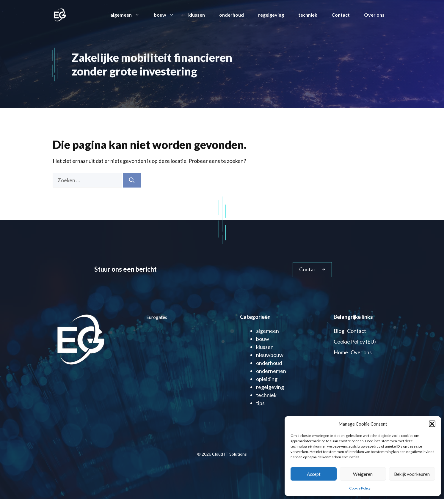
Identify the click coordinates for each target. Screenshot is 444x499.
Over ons (374, 15)
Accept (314, 474)
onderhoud (231, 15)
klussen (196, 15)
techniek (307, 15)
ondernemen (271, 371)
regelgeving (271, 15)
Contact (341, 15)
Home (341, 352)
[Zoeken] (132, 180)
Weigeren (363, 474)
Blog (339, 331)
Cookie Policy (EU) (355, 341)
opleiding (266, 379)
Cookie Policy (360, 488)
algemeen (128, 15)
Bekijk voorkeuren (412, 474)
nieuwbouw (269, 355)
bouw (167, 15)
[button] (432, 424)
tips (260, 403)
